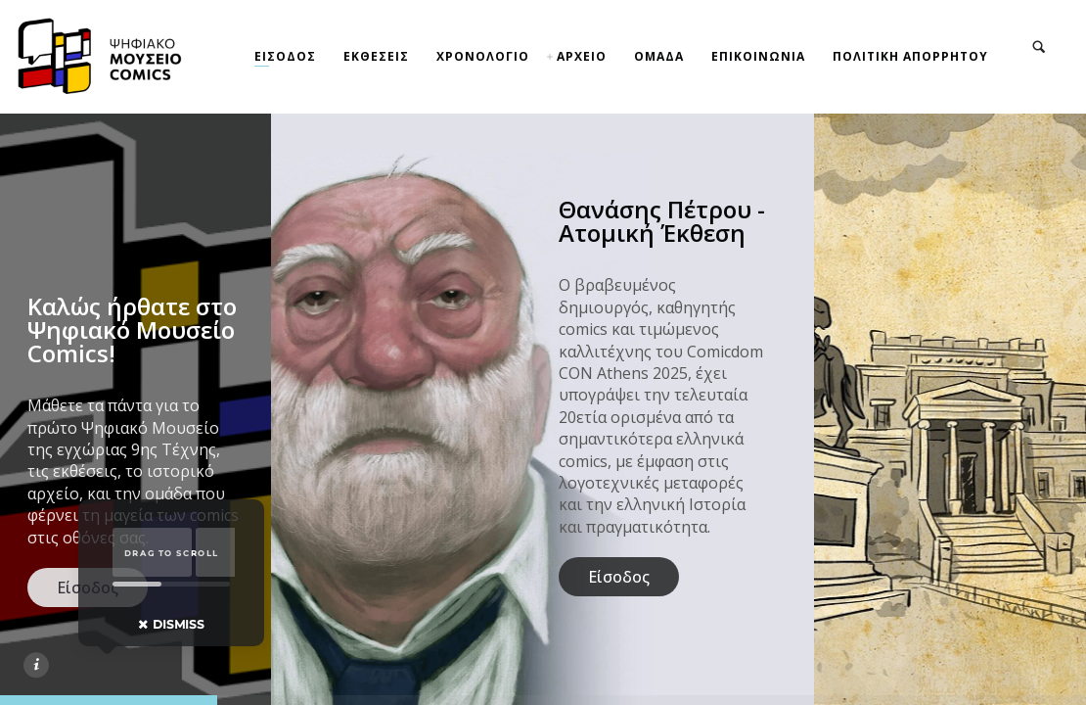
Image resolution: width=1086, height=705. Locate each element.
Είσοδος (619, 577)
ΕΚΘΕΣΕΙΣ (376, 56)
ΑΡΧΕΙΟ (582, 56)
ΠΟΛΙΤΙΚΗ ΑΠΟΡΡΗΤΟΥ (910, 56)
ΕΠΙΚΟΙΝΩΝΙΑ (758, 56)
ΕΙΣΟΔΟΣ (285, 56)
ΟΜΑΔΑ (659, 56)
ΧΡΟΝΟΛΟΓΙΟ (482, 56)
